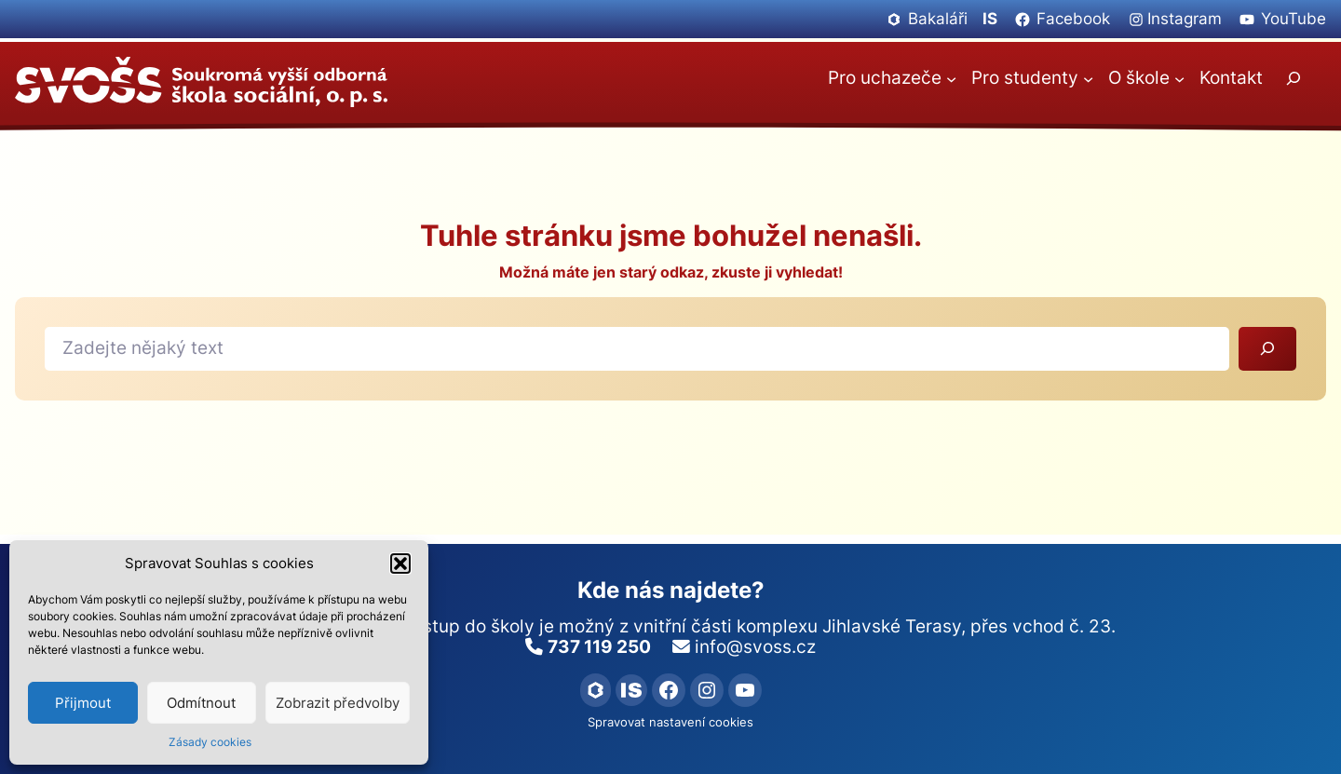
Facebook (1073, 18)
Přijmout (83, 703)
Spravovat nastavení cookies (670, 722)
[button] (400, 563)
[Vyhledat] (1267, 349)
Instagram (1184, 18)
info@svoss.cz (755, 647)
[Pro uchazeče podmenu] (951, 78)
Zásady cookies (210, 742)
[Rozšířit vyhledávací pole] (1292, 79)
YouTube (1293, 18)
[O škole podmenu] (1179, 78)
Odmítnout (201, 703)
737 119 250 (599, 647)
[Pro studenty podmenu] (1088, 78)
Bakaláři (938, 18)
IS (989, 18)
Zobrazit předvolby (338, 703)
